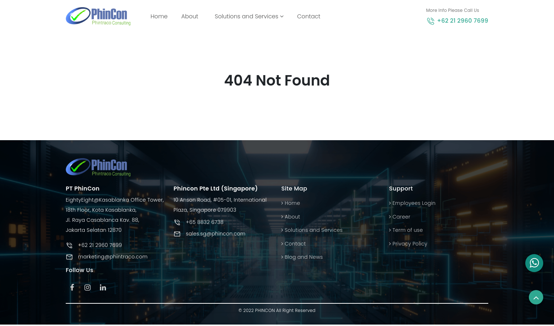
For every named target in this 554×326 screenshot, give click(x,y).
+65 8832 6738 (204, 222)
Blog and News (302, 257)
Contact (308, 16)
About (189, 16)
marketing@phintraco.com (113, 257)
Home (160, 16)
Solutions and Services (249, 16)
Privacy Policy (408, 243)
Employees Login (412, 203)
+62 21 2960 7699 (462, 21)
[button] (534, 263)
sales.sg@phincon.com (215, 234)
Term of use (406, 230)
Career (399, 216)
